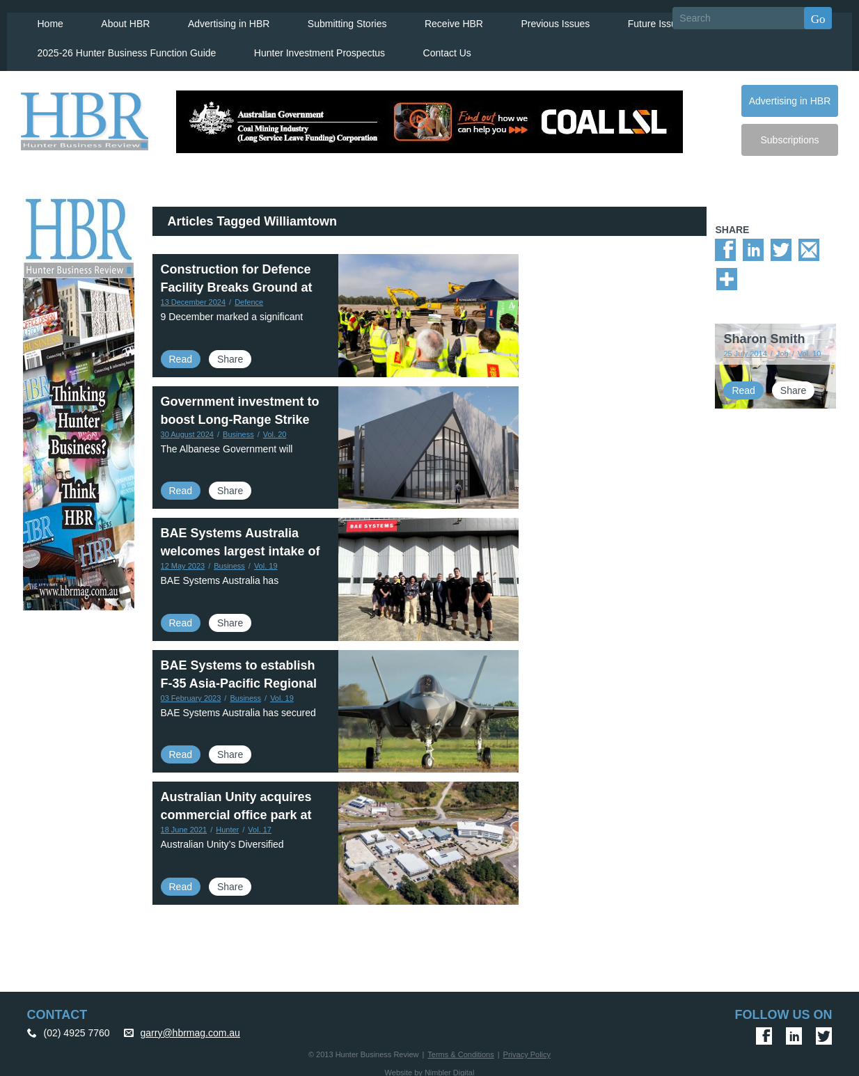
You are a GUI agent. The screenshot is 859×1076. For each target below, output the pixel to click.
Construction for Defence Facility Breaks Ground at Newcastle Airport (237, 282)
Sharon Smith (764, 333)
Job (782, 348)
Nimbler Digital (450, 1067)
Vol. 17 (259, 824)
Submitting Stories (335, 18)
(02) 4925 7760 (77, 1027)
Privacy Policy (527, 1049)
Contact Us (437, 47)
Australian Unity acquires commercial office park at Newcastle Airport (236, 809)
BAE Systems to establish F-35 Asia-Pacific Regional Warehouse (239, 678)
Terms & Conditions (460, 1049)
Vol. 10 (809, 348)
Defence (249, 296)
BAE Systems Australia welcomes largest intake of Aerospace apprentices (240, 546)
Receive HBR (440, 18)
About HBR (116, 18)
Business (238, 428)
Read (180, 353)
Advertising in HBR (219, 18)
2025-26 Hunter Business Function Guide (119, 47)
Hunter (227, 824)
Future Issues (641, 18)
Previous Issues (541, 18)
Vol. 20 (275, 428)
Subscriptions (789, 134)
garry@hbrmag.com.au (190, 1027)
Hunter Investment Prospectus (310, 47)
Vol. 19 (266, 560)
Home (43, 18)
